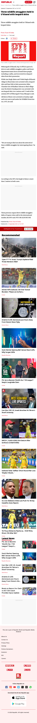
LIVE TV (28, 2)
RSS (2, 655)
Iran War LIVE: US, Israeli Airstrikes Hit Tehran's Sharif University (18, 411)
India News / (8, 5)
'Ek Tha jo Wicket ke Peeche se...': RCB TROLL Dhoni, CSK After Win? (17, 532)
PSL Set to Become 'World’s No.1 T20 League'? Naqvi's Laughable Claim (17, 381)
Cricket (3, 294)
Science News (5, 325)
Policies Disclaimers (7, 649)
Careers (3, 658)
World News (5, 264)
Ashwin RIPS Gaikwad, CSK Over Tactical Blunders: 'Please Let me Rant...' (16, 291)
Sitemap (3, 646)
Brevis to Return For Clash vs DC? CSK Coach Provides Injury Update (12, 590)
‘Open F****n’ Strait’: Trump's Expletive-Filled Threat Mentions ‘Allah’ (17, 260)
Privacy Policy (5, 643)
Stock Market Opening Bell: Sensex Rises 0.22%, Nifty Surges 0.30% (18, 351)
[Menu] (34, 2)
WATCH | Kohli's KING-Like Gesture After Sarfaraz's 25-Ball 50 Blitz (16, 441)
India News (4, 35)
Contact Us (4, 640)
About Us (4, 636)
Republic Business (6, 355)
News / (3, 5)
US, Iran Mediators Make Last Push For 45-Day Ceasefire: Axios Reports (18, 502)
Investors (4, 652)
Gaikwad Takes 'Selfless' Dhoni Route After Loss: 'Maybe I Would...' (19, 472)
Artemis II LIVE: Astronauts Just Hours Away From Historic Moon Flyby (17, 321)
